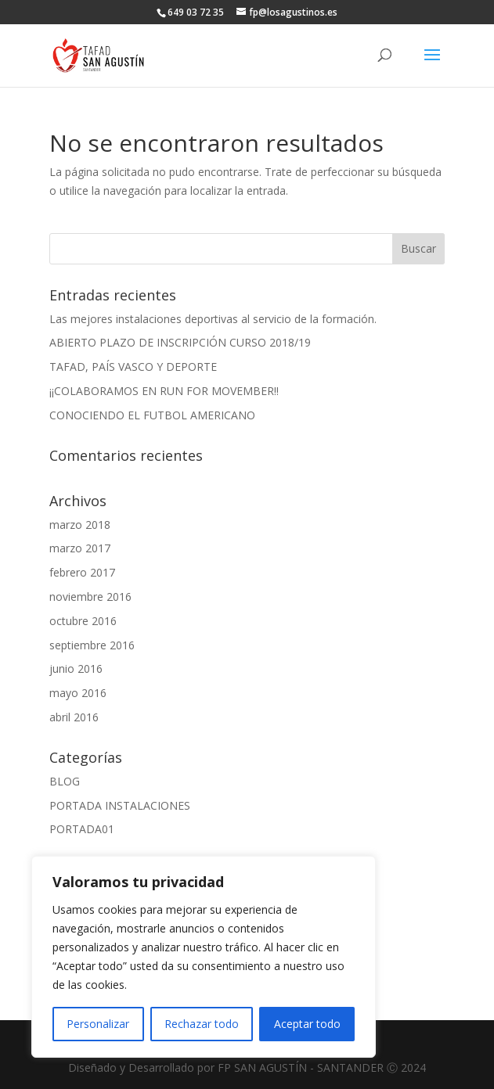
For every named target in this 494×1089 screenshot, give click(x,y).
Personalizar (98, 1023)
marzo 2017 (79, 548)
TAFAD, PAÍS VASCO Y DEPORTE (133, 366)
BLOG (64, 781)
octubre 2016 (83, 620)
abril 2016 (74, 717)
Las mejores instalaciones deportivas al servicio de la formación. (213, 318)
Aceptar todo (307, 1023)
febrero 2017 (82, 572)
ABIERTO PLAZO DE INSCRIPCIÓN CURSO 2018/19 (180, 342)
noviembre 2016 (90, 596)
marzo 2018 (79, 524)
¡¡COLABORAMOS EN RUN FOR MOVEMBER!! (164, 390)
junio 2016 (76, 668)
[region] (203, 957)
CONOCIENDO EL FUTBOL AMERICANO (152, 415)
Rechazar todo (201, 1023)
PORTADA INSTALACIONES (119, 805)
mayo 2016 (77, 692)
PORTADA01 (81, 828)
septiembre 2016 (92, 645)
